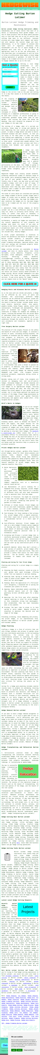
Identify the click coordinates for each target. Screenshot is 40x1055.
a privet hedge (24, 565)
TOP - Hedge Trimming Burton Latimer (14, 1023)
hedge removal (31, 946)
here (18, 843)
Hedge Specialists (8, 1003)
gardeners (5, 991)
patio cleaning (29, 977)
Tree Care (12, 1016)
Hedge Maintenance (8, 997)
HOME (14, 9)
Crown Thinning (23, 1016)
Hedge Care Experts (28, 1020)
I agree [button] (13, 1050)
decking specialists (22, 979)
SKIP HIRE (18, 989)
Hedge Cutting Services (29, 1001)
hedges (4, 383)
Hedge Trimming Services (10, 1001)
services (4, 277)
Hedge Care (31, 997)
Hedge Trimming (14, 1018)
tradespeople (25, 992)
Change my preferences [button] (29, 1050)
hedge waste (34, 197)
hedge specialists (8, 268)
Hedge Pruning (28, 1005)
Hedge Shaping (11, 996)
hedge (13, 686)
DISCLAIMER (35, 9)
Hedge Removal (15, 1011)
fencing (12, 981)
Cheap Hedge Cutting (15, 1005)
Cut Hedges (22, 996)
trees (3, 343)
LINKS (18, 9)
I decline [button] (19, 1050)
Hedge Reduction (27, 1011)
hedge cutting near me (26, 920)
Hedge (3, 249)
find (7, 820)
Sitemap (2, 1038)
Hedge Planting (21, 997)
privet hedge (10, 618)
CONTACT (28, 9)
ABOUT (23, 9)
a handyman (13, 985)
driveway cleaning (12, 976)
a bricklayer (31, 991)
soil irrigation (30, 987)
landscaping (28, 811)
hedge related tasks (28, 889)
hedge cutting (17, 844)
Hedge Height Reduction (29, 999)
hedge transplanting (9, 767)
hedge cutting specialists (23, 841)
